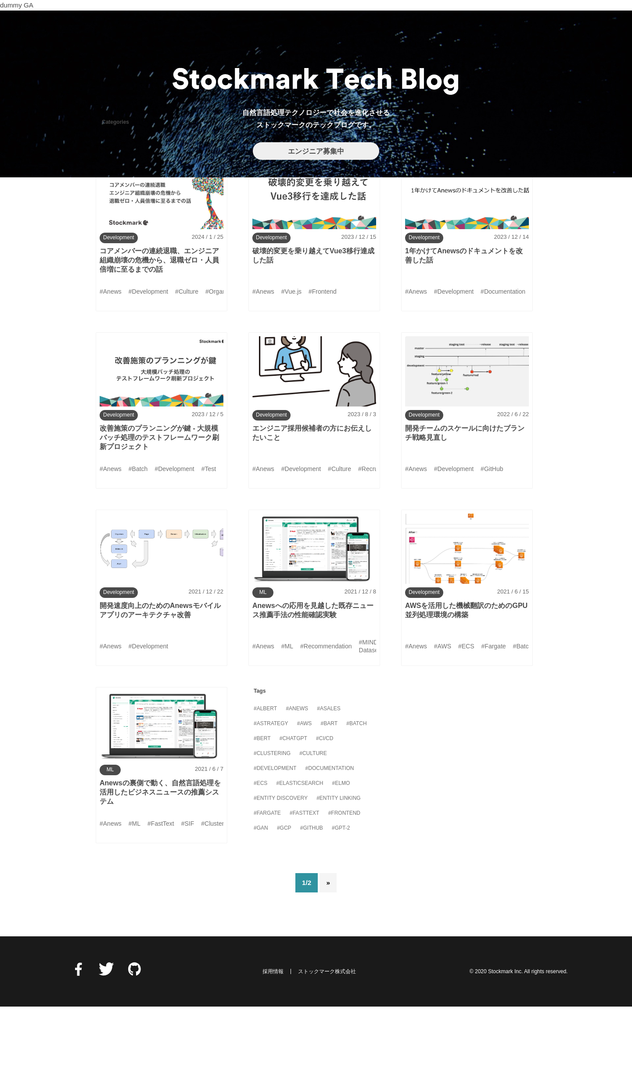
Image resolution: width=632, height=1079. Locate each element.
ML (273, 207)
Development (195, 207)
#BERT (262, 810)
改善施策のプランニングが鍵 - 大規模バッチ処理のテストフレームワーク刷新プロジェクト (159, 509)
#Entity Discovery (281, 870)
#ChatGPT (293, 810)
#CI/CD (324, 810)
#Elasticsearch (299, 855)
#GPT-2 (341, 900)
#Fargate (267, 885)
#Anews (297, 780)
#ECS (260, 855)
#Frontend (344, 885)
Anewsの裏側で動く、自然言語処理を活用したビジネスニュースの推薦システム (160, 864)
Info (241, 207)
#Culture (313, 825)
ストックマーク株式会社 (327, 1043)
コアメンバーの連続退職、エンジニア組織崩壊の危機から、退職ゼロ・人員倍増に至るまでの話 (159, 332)
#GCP (284, 900)
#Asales (328, 780)
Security (353, 207)
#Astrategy (271, 795)
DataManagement (128, 207)
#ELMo (341, 855)
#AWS (304, 795)
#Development (275, 840)
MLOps (309, 207)
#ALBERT (265, 780)
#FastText (304, 885)
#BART (329, 795)
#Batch (356, 795)
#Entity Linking (338, 870)
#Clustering (272, 825)
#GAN (261, 900)
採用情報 (273, 1043)
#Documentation (329, 840)
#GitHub (311, 900)
